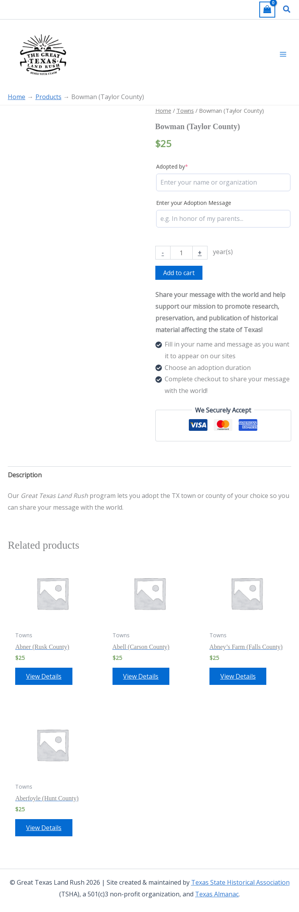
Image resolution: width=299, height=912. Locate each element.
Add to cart (179, 272)
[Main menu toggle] (283, 54)
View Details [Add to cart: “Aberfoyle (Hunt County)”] (44, 827)
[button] (287, 10)
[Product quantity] (181, 253)
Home (163, 110)
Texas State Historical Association (240, 882)
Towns (185, 110)
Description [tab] (25, 475)
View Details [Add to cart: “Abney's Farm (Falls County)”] (238, 676)
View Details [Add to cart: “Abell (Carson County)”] (141, 676)
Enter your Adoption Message (193, 202)
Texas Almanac (217, 894)
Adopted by (172, 166)
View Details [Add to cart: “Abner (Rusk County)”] (44, 676)
